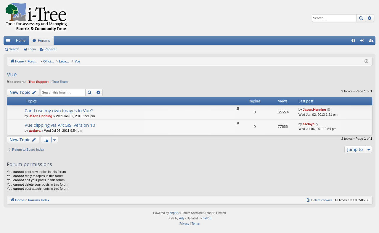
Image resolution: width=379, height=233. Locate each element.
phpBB (174, 213)
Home (20, 40)
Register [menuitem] (372, 41)
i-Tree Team (59, 81)
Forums (44, 40)
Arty (181, 218)
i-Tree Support (38, 81)
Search (14, 49)
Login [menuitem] (363, 41)
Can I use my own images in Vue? (59, 110)
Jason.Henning (40, 116)
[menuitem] (353, 40)
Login (32, 49)
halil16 (207, 218)
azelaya (35, 130)
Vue (12, 74)
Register (50, 49)
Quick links (9, 41)
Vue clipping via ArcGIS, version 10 (60, 125)
